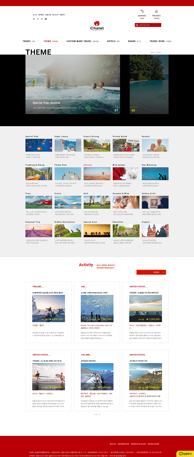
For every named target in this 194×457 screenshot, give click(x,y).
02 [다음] (133, 110)
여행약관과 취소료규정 (138, 444)
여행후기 (62, 15)
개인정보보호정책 (153, 444)
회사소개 (55, 15)
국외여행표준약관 (123, 444)
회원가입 (48, 15)
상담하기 (187, 454)
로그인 (35, 15)
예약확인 (41, 15)
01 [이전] (116, 110)
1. (97, 414)
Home (153, 52)
